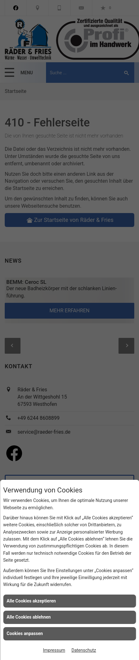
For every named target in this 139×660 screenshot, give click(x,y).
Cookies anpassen (25, 633)
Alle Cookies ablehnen (29, 617)
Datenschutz (84, 650)
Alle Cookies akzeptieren (31, 600)
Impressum (54, 650)
